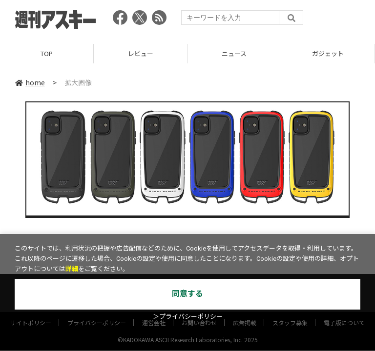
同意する (187, 293)
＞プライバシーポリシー (188, 316)
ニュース (234, 53)
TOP (47, 53)
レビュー (140, 53)
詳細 (71, 269)
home (30, 82)
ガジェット (328, 53)
